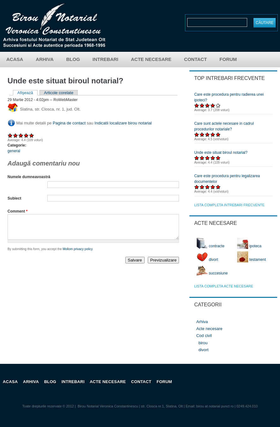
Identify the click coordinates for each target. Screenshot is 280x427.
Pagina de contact (69, 123)
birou (203, 342)
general (14, 151)
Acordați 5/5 (31, 135)
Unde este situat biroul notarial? (220, 152)
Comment (17, 211)
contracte (210, 246)
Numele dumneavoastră (29, 177)
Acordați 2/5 (15, 135)
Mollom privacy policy (77, 254)
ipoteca (249, 246)
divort (207, 259)
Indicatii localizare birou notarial (123, 123)
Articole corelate (58, 92)
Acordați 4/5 (26, 135)
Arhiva (44, 59)
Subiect (14, 198)
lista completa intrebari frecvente (229, 205)
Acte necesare (151, 59)
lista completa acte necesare (223, 286)
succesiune (212, 273)
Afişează (27, 92)
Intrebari (105, 59)
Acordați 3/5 (21, 135)
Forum (228, 59)
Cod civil (204, 335)
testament (251, 259)
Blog (73, 59)
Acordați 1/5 (10, 135)
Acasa (14, 59)
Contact (195, 59)
